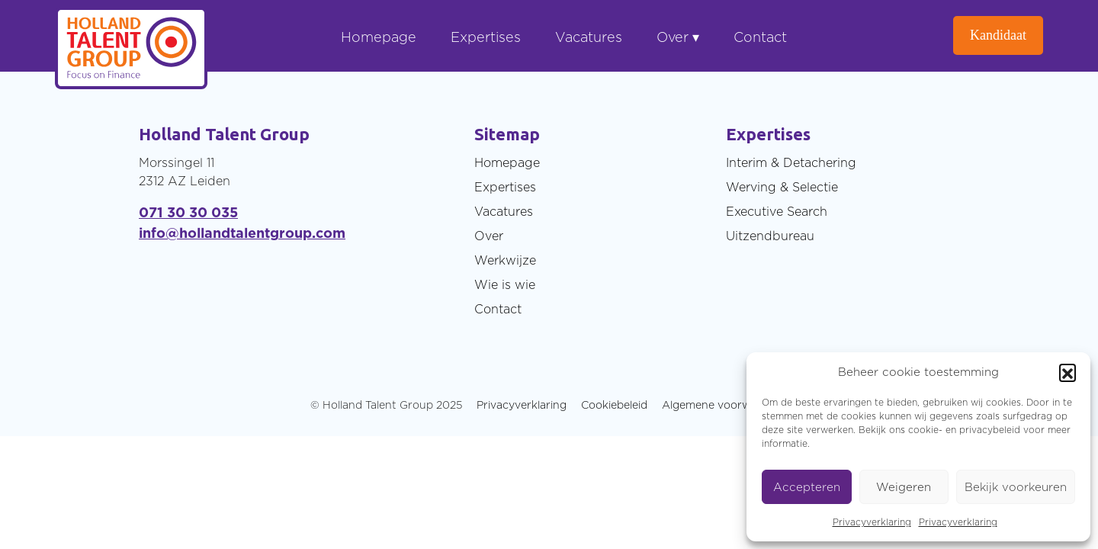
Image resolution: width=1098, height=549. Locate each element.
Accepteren (806, 487)
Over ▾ (678, 36)
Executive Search (776, 211)
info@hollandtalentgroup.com (242, 233)
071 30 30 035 (188, 212)
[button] (1067, 372)
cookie (923, 429)
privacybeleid (989, 429)
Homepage (378, 36)
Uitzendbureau (770, 235)
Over (488, 235)
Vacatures (588, 36)
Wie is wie (504, 284)
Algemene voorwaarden (725, 404)
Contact (760, 36)
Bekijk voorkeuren (1016, 487)
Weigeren (903, 487)
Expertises (486, 36)
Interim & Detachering (791, 162)
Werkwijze (505, 260)
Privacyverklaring (872, 522)
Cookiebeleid (614, 404)
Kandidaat (998, 35)
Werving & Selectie (782, 186)
